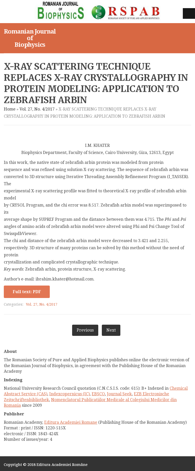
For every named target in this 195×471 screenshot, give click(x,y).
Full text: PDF (27, 291)
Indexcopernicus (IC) (69, 393)
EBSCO (98, 393)
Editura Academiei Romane (70, 422)
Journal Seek (119, 393)
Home (9, 109)
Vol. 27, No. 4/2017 (37, 109)
